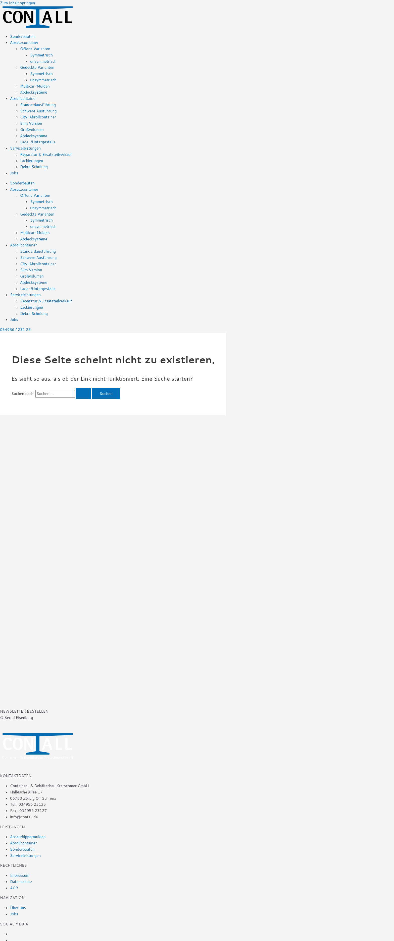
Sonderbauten (22, 36)
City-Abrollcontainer (38, 117)
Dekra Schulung (34, 166)
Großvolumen (32, 129)
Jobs (14, 173)
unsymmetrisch (43, 61)
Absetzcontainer (24, 42)
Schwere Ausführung (38, 111)
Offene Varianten (35, 48)
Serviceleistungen (25, 148)
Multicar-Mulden (35, 86)
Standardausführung (38, 104)
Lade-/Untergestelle (38, 142)
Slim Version (31, 123)
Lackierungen (31, 160)
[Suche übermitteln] (83, 393)
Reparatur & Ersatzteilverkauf (46, 154)
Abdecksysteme (33, 92)
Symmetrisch (41, 55)
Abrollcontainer (23, 98)
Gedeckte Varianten (37, 67)
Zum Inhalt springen (17, 3)
